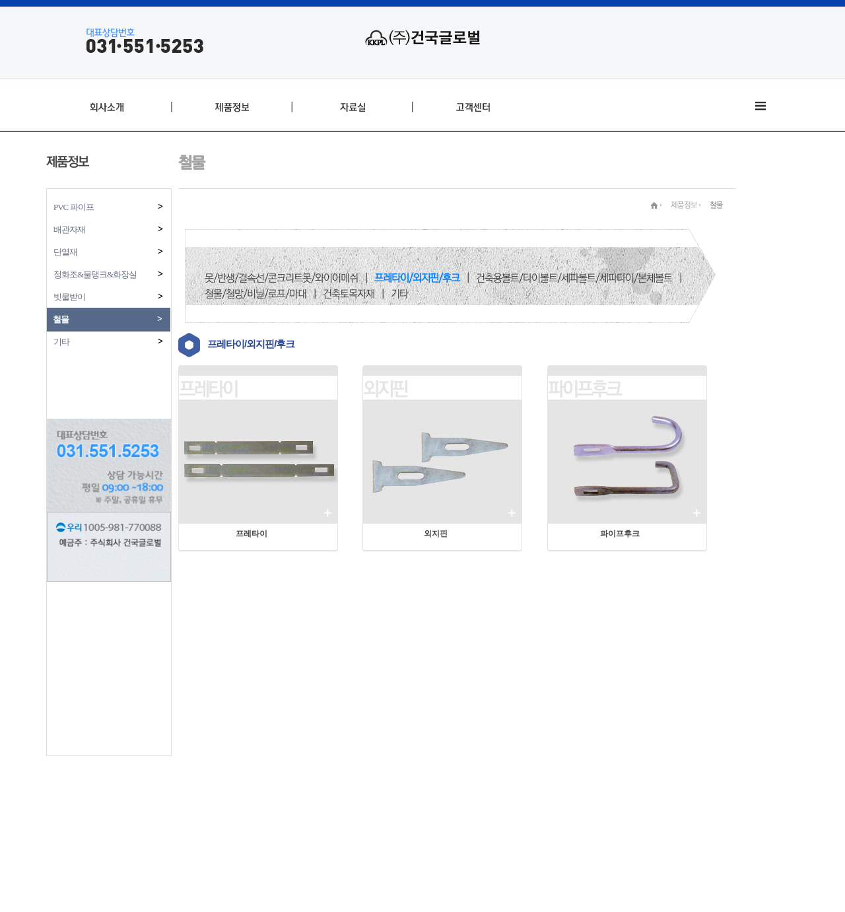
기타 (108, 342)
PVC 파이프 (108, 207)
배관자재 (108, 229)
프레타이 (208, 389)
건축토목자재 (348, 294)
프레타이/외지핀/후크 (416, 278)
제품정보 (683, 205)
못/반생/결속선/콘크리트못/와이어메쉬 (281, 278)
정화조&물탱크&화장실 (108, 274)
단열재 (108, 252)
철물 (108, 319)
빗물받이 (108, 297)
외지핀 (385, 389)
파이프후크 (584, 389)
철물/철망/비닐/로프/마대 (255, 294)
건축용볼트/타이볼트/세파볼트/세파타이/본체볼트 (574, 278)
